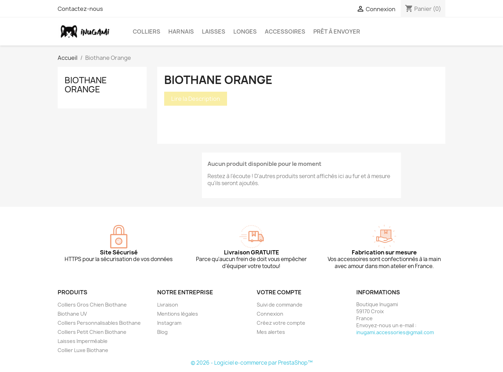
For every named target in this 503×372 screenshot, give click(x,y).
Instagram (169, 323)
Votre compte (279, 292)
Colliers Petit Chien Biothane (92, 332)
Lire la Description (195, 99)
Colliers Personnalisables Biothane (99, 323)
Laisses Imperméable (83, 341)
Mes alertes (271, 332)
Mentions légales (177, 313)
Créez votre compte (281, 323)
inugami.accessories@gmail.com (395, 332)
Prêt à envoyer (336, 31)
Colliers (146, 31)
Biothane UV (72, 313)
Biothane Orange (86, 84)
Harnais (181, 31)
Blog (162, 332)
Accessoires (285, 31)
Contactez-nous (80, 9)
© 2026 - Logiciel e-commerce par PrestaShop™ (252, 362)
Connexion (270, 313)
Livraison (167, 304)
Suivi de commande (279, 304)
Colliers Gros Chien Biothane (92, 304)
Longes (245, 31)
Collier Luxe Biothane (83, 350)
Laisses (213, 31)
